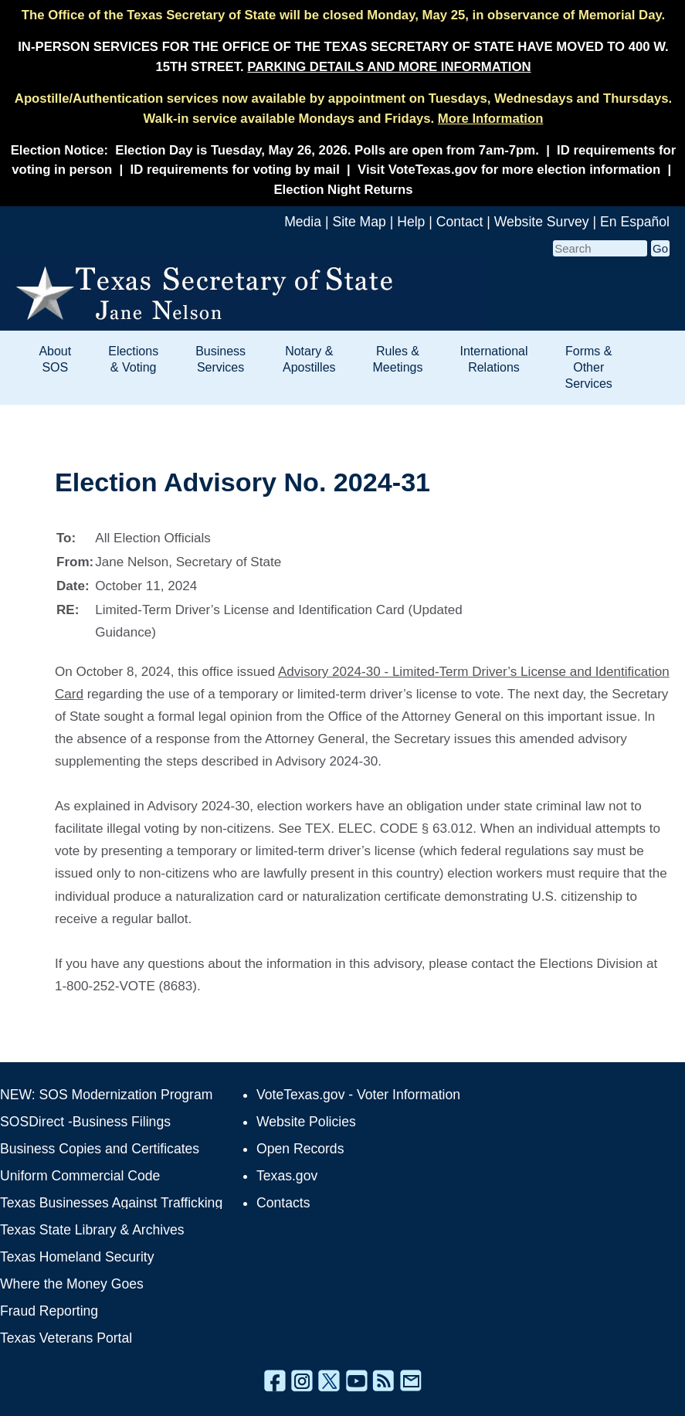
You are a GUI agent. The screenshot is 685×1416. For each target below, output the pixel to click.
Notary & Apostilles (309, 359)
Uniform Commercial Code (80, 1175)
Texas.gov (286, 1175)
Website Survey (541, 221)
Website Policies (306, 1121)
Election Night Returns (342, 189)
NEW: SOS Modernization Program (106, 1094)
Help (411, 221)
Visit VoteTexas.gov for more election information (509, 169)
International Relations (493, 359)
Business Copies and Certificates (99, 1148)
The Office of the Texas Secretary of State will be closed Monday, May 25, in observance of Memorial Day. (343, 15)
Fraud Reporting (49, 1311)
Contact (459, 221)
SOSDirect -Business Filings (85, 1121)
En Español (635, 221)
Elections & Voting (133, 359)
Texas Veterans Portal (66, 1338)
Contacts (283, 1203)
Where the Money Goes (72, 1284)
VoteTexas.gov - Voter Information (358, 1094)
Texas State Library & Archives (92, 1230)
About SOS (55, 359)
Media (302, 221)
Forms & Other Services (588, 367)
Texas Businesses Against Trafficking (111, 1203)
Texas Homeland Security (77, 1257)
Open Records (300, 1148)
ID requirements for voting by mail (235, 169)
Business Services (220, 359)
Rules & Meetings (398, 359)
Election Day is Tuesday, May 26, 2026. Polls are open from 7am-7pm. (327, 150)
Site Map (358, 221)
